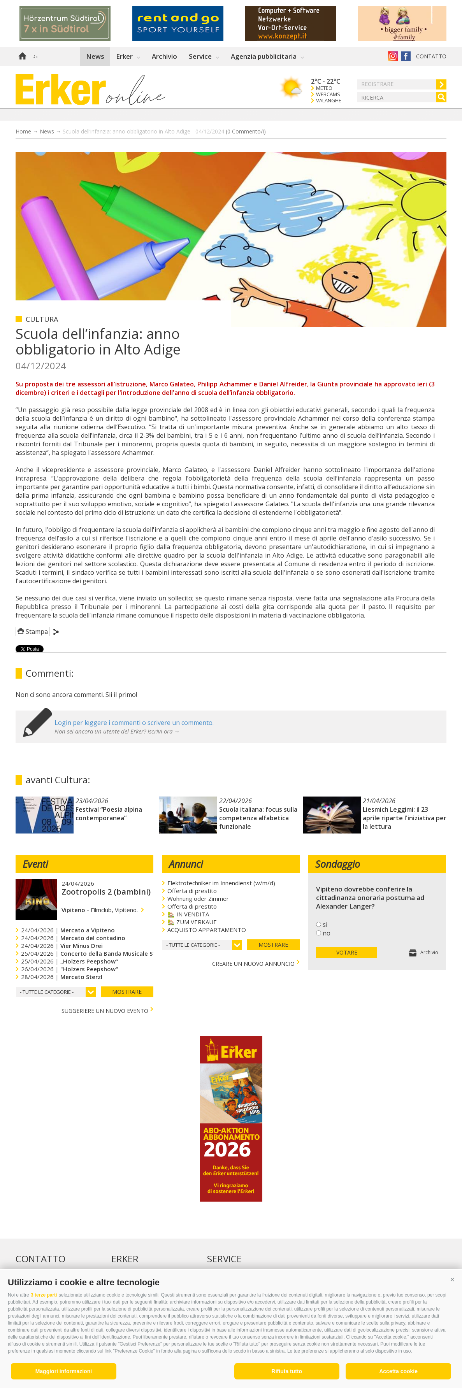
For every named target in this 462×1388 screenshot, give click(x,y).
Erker (124, 56)
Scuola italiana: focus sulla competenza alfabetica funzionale (258, 818)
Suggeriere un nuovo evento (104, 1010)
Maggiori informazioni (63, 1371)
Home (22, 56)
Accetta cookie (398, 1371)
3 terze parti (44, 1295)
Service (200, 56)
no (326, 933)
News (95, 56)
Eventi (35, 863)
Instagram (393, 56)
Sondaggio (337, 863)
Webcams (328, 94)
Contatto (431, 56)
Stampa (37, 631)
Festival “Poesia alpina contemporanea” (109, 813)
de (35, 56)
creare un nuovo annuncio (253, 963)
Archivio (164, 56)
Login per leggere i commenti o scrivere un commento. (134, 722)
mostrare (127, 991)
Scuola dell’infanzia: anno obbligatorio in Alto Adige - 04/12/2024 (164, 131)
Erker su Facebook (406, 56)
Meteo (324, 88)
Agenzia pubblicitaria (264, 56)
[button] (452, 1279)
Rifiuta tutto (287, 1371)
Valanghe (328, 100)
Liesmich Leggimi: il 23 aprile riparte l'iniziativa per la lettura (404, 818)
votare (346, 952)
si (325, 924)
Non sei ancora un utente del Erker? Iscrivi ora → (117, 731)
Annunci (186, 863)
